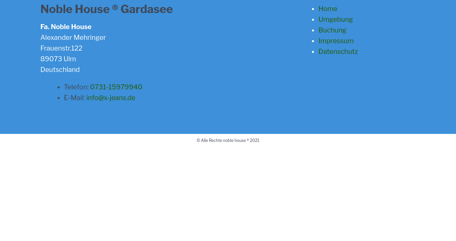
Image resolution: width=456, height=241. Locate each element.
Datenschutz (338, 52)
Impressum (335, 41)
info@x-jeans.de (110, 98)
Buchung (332, 30)
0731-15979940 (116, 87)
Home (327, 9)
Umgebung (335, 19)
